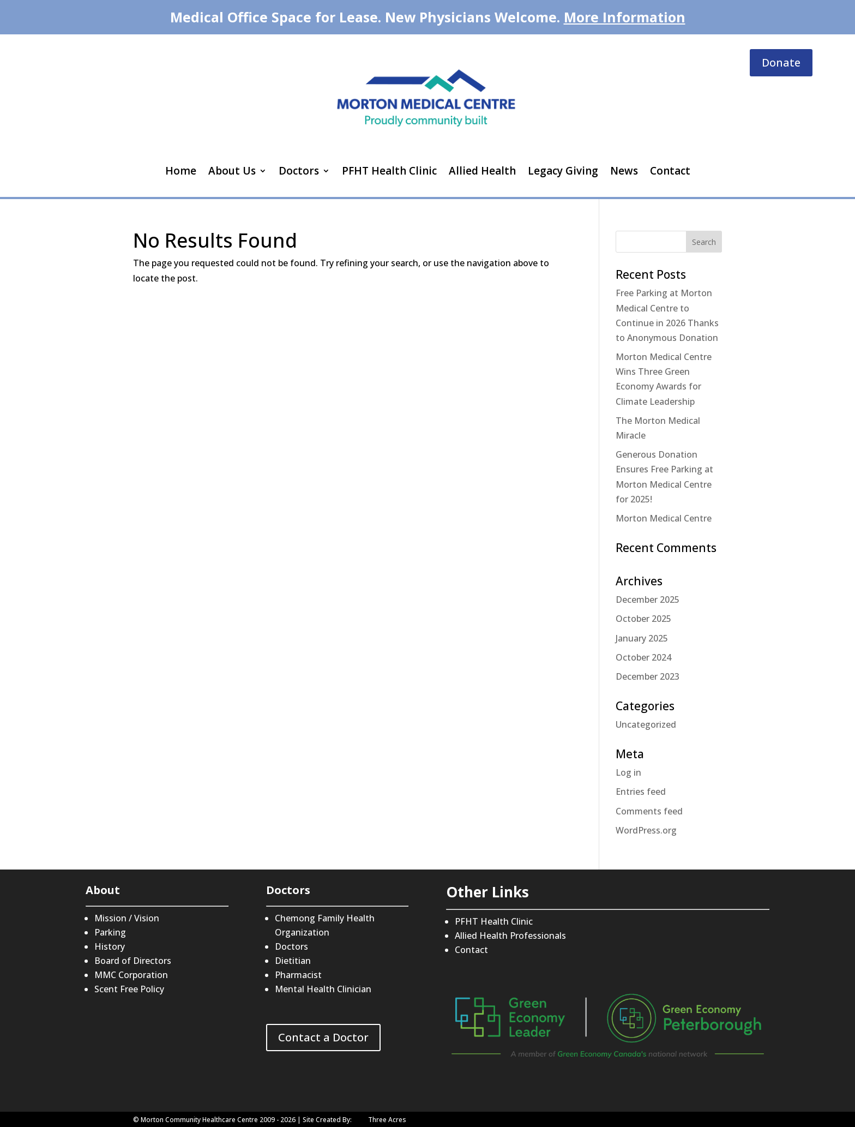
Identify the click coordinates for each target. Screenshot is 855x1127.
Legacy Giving (563, 171)
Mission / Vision (126, 918)
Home (180, 171)
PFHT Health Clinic (389, 171)
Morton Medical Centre (664, 518)
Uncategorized (646, 724)
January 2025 (642, 638)
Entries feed (641, 792)
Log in (628, 772)
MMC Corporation (131, 975)
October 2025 (643, 619)
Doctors (299, 171)
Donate (781, 62)
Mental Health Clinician (323, 989)
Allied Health (482, 171)
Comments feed (649, 811)
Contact (670, 171)
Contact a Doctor (323, 1037)
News (624, 171)
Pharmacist (298, 975)
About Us (232, 171)
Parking (110, 932)
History (109, 946)
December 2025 (647, 600)
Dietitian (293, 961)
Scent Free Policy (129, 989)
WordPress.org (646, 830)
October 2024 (643, 657)
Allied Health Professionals (510, 936)
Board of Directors (132, 961)
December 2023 (647, 676)
